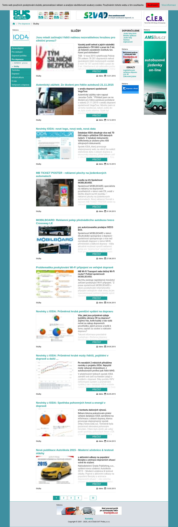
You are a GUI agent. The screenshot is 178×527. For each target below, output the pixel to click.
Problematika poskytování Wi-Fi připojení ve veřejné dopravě (74, 267)
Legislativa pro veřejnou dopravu (130, 71)
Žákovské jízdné (129, 76)
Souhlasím (153, 5)
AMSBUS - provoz (20, 63)
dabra (99, 76)
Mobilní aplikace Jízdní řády (129, 37)
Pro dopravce (24, 24)
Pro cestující (17, 52)
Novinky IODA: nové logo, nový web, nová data (66, 128)
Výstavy (126, 40)
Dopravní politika (19, 56)
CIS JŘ (125, 74)
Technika (16, 70)
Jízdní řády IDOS (129, 33)
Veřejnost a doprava (20, 85)
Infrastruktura (18, 77)
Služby (16, 66)
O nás (14, 81)
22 (93, 498)
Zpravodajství (18, 48)
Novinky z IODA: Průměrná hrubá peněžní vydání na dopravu (74, 311)
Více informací (168, 5)
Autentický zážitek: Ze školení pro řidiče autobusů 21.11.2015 (75, 84)
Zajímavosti (128, 42)
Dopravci (15, 74)
